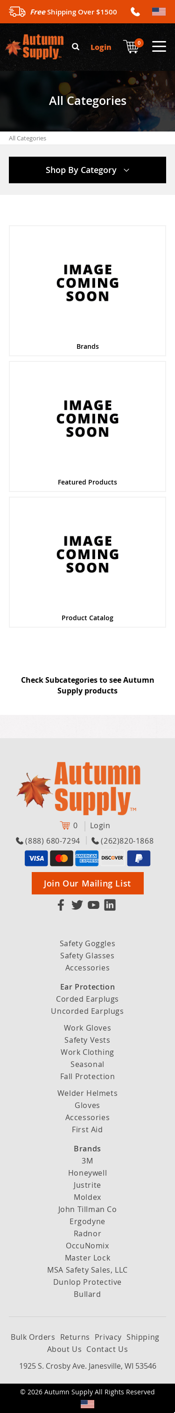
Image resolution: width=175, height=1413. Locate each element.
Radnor (88, 1233)
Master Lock (88, 1258)
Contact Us (107, 1349)
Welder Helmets (87, 1093)
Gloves (87, 1105)
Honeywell (87, 1173)
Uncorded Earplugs (87, 1011)
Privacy (108, 1337)
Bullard (87, 1294)
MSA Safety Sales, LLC (87, 1270)
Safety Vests (87, 1040)
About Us (64, 1349)
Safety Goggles (87, 943)
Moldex (87, 1197)
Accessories (87, 968)
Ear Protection (87, 987)
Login (101, 47)
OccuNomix (87, 1245)
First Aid (87, 1129)
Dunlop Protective (87, 1282)
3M (87, 1161)
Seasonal (87, 1064)
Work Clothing (87, 1052)
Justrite (87, 1185)
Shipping (143, 1337)
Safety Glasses (87, 955)
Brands (87, 1148)
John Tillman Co (87, 1209)
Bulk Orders (33, 1337)
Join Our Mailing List (87, 883)
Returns (75, 1337)
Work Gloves (88, 1028)
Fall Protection (87, 1076)
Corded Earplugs (87, 999)
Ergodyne (87, 1221)
